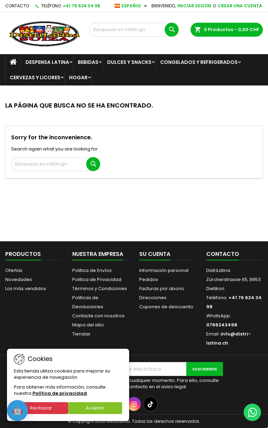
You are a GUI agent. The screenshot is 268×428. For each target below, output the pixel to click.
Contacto (17, 6)
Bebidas (88, 62)
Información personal (163, 270)
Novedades (18, 279)
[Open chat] (17, 410)
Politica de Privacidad (96, 279)
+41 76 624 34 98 (81, 6)
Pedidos (148, 279)
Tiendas (81, 334)
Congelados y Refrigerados (199, 62)
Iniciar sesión (194, 6)
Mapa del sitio (88, 325)
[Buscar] (134, 30)
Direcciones (152, 297)
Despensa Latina (47, 62)
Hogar (78, 77)
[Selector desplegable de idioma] (131, 6)
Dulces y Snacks (129, 62)
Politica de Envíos (92, 270)
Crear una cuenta (240, 6)
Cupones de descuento (166, 306)
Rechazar (41, 408)
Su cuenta (154, 254)
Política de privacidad (59, 393)
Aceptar (95, 408)
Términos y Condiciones (99, 288)
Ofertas (13, 270)
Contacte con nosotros (98, 315)
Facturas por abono (161, 288)
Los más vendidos (25, 288)
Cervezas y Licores (35, 77)
